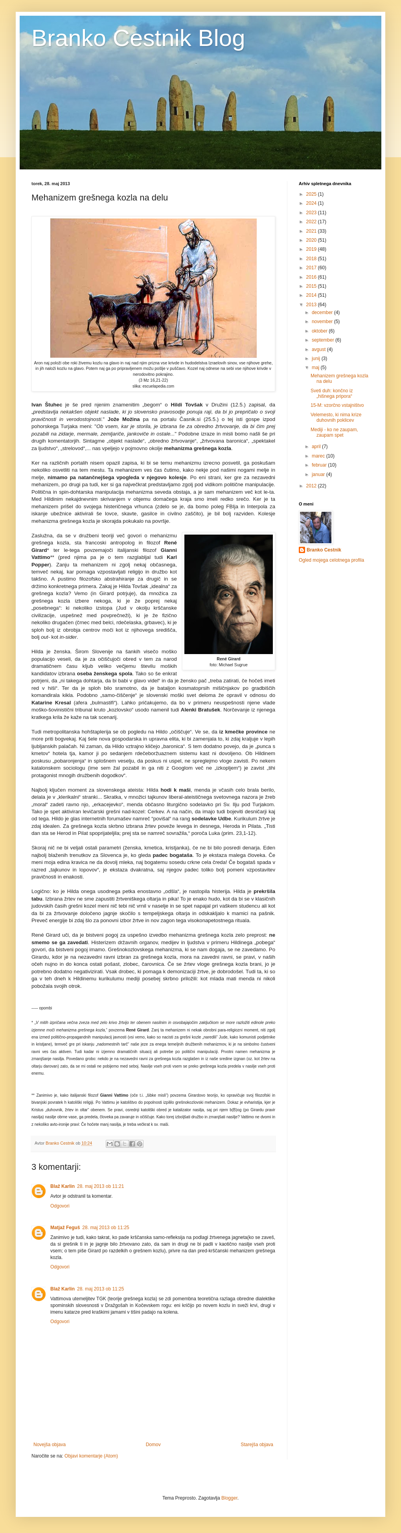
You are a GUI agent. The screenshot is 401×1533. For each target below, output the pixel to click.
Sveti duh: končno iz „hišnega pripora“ (332, 393)
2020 (312, 240)
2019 (312, 249)
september (323, 340)
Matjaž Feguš (65, 1227)
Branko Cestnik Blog (138, 38)
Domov (153, 1444)
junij (317, 358)
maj (316, 367)
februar (320, 465)
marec (319, 456)
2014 (312, 295)
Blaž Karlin (62, 1186)
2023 (312, 212)
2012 (312, 486)
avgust (319, 349)
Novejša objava (49, 1444)
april (317, 446)
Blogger (229, 1498)
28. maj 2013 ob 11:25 (105, 1227)
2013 (312, 304)
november (323, 321)
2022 (312, 221)
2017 (312, 267)
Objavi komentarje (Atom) (91, 1456)
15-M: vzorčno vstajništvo (337, 405)
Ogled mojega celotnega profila (331, 560)
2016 (312, 277)
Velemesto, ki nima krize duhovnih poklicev (336, 417)
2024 (312, 203)
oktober (320, 331)
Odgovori (60, 1206)
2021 (312, 231)
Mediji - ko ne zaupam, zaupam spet (334, 432)
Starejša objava (257, 1444)
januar (319, 474)
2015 (312, 286)
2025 (312, 194)
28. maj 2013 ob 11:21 (100, 1186)
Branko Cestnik (324, 550)
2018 (312, 258)
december (323, 312)
